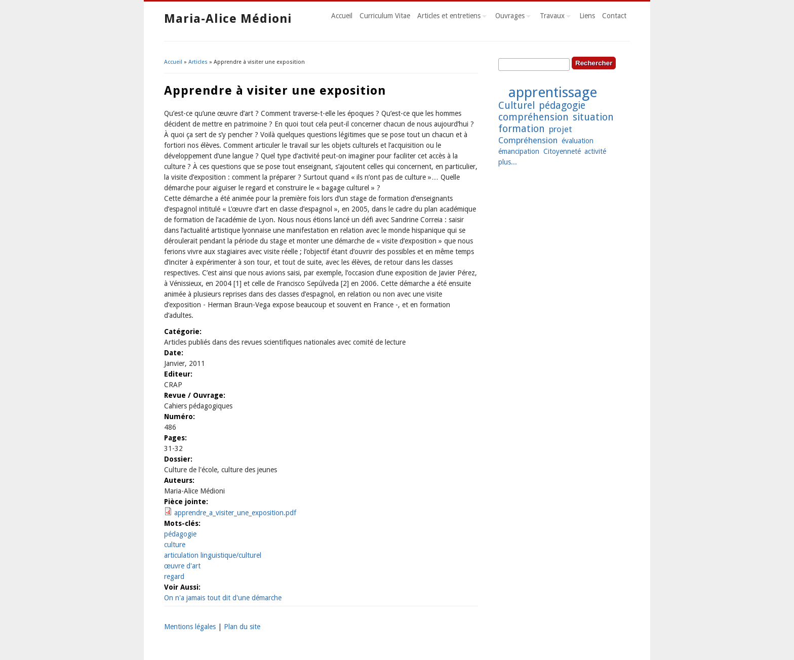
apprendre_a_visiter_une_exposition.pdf (235, 513)
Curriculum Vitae (385, 16)
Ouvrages (511, 17)
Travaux (553, 17)
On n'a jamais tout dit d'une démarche (223, 598)
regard (174, 576)
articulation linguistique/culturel (212, 555)
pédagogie (180, 534)
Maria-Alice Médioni (228, 19)
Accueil (341, 16)
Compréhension (528, 140)
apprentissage (552, 92)
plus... (507, 162)
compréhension (533, 117)
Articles (198, 62)
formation (521, 129)
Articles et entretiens (450, 17)
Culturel (516, 105)
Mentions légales (190, 627)
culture (174, 545)
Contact (614, 16)
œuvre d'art (182, 566)
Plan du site (242, 627)
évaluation (577, 141)
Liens (587, 16)
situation (593, 117)
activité (595, 151)
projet (560, 129)
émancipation (518, 151)
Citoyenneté (562, 151)
